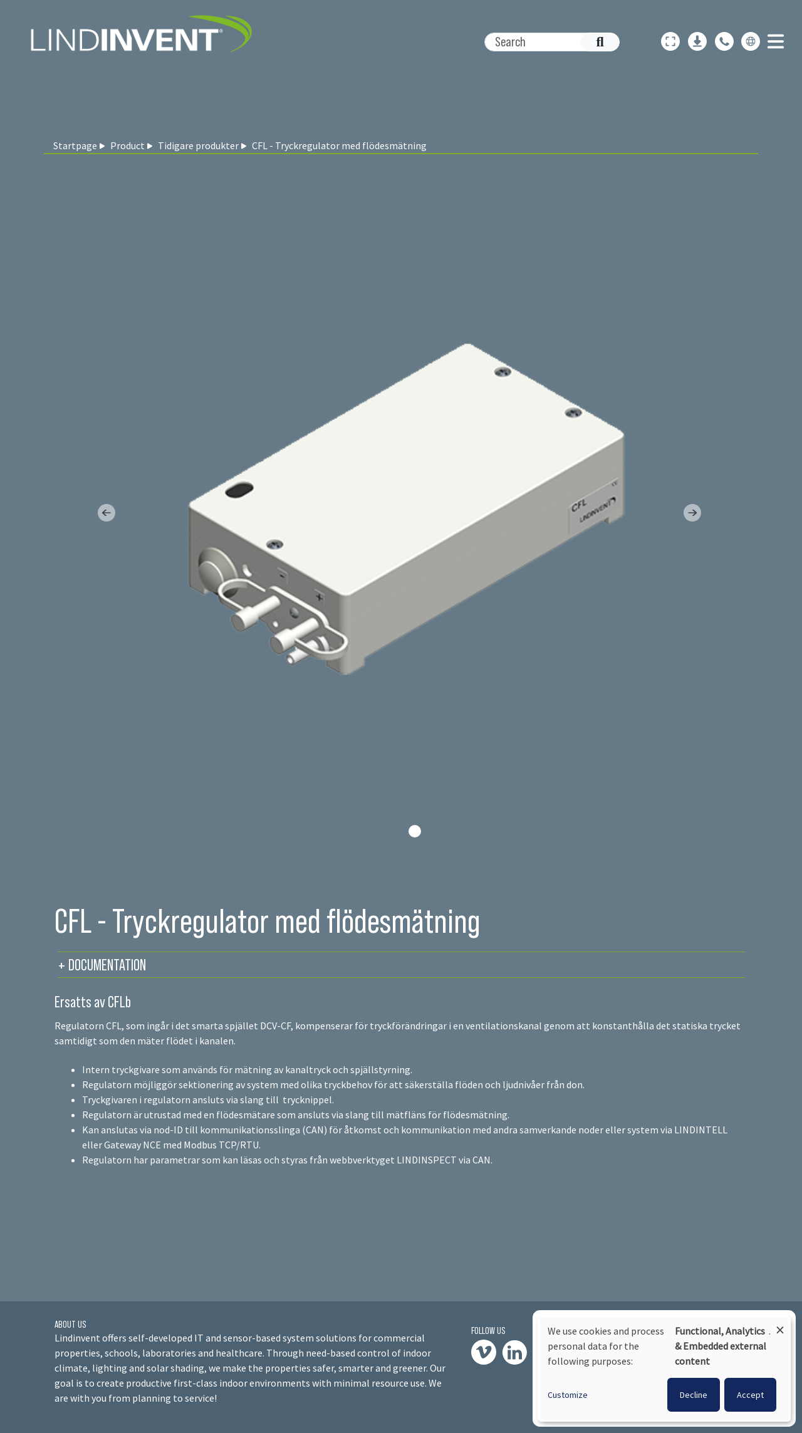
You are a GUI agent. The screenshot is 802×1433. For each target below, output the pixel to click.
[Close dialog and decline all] (780, 1324)
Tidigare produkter (198, 145)
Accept (750, 1394)
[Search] (545, 42)
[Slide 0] (415, 831)
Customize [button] (568, 1394)
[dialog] (664, 1368)
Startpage (75, 145)
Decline (693, 1394)
